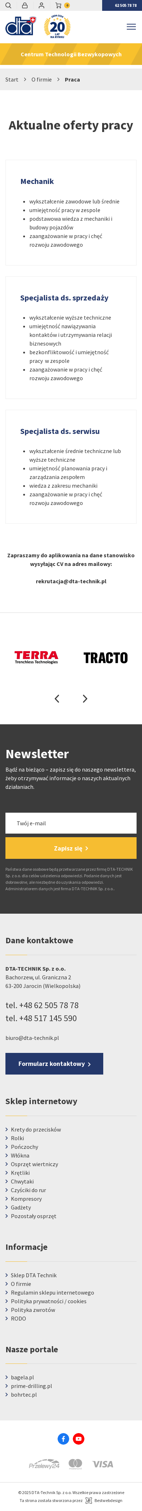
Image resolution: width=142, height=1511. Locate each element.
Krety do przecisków (36, 1129)
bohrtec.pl (24, 1394)
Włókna (20, 1155)
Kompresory (26, 1198)
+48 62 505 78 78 (49, 1005)
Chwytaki (22, 1181)
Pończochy (24, 1146)
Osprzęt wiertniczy (34, 1164)
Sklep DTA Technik (34, 1275)
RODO (18, 1318)
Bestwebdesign (108, 1500)
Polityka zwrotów (33, 1309)
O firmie (21, 1283)
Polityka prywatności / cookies (49, 1301)
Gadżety (21, 1207)
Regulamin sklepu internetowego (52, 1292)
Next (85, 699)
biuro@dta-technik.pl (32, 1037)
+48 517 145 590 (48, 1018)
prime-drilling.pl (31, 1385)
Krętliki (20, 1172)
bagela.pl (22, 1377)
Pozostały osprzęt (34, 1216)
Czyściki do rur (28, 1190)
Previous (57, 699)
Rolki (17, 1138)
